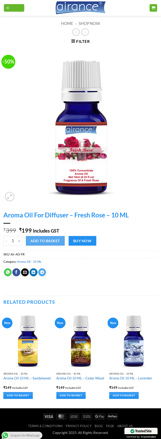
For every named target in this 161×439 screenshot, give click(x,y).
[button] (14, 8)
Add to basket (45, 241)
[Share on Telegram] (42, 272)
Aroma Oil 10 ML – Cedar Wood (80, 378)
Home (67, 23)
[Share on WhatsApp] (8, 272)
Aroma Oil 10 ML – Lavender (130, 378)
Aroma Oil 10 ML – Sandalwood (27, 378)
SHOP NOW (89, 23)
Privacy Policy (78, 426)
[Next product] (76, 32)
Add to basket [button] (18, 395)
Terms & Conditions (45, 426)
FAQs (110, 426)
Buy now (82, 241)
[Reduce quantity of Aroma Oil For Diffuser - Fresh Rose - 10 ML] (6, 241)
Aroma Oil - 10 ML (29, 261)
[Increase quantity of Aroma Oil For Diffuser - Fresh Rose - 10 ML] (19, 241)
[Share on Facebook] (16, 272)
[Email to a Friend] (25, 272)
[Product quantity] (12, 241)
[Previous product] (85, 32)
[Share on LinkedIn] (33, 272)
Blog (99, 426)
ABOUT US (125, 426)
